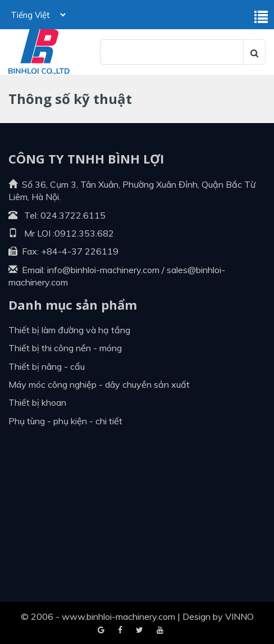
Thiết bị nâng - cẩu (46, 366)
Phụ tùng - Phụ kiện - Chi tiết (65, 421)
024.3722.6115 (73, 215)
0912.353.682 (84, 233)
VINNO (239, 616)
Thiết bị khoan (37, 402)
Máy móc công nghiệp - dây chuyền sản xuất (99, 384)
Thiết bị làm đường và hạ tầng (69, 329)
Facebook (101, 630)
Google (120, 630)
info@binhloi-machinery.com (103, 269)
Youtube (139, 630)
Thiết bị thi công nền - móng (65, 347)
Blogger (160, 630)
